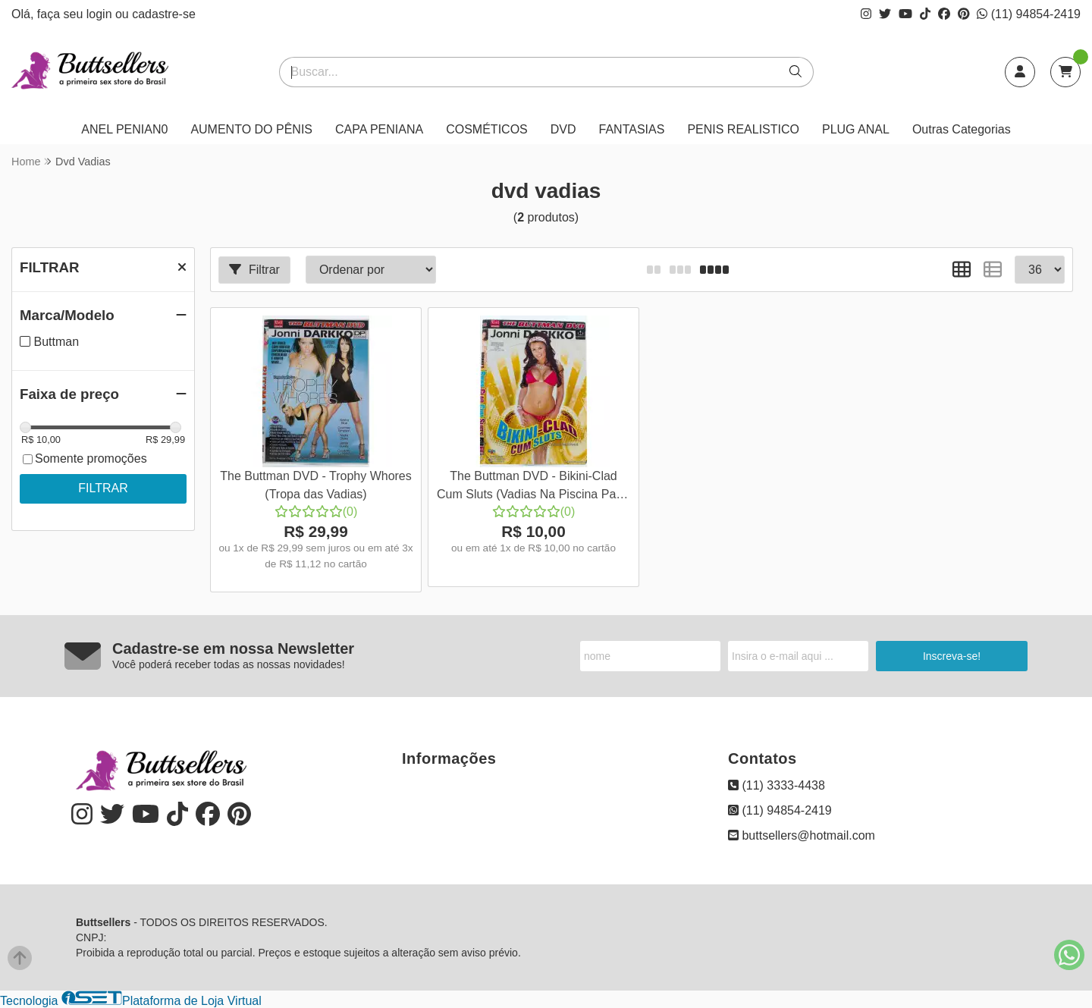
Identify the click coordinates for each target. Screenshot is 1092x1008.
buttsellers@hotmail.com (801, 835)
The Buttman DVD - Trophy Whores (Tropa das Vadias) (316, 485)
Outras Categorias (961, 129)
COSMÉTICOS (487, 129)
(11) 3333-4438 (776, 785)
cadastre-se (164, 14)
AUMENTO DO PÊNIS (251, 129)
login (100, 14)
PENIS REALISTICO (743, 129)
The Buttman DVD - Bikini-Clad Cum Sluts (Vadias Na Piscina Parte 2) (533, 487)
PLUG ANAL (856, 129)
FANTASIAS (632, 129)
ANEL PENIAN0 (124, 129)
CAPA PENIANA (379, 129)
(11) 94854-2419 (1029, 14)
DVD (563, 129)
